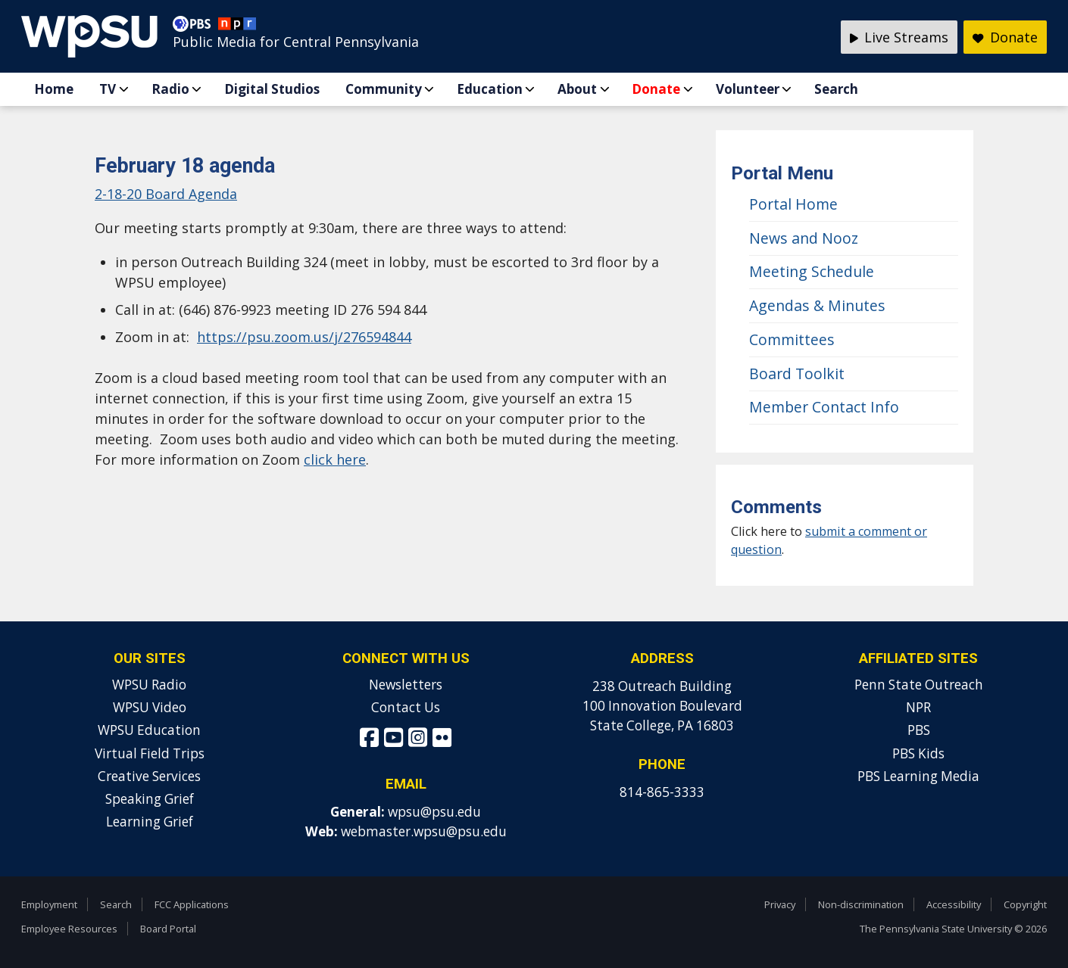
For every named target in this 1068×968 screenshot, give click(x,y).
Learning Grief (149, 821)
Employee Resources (69, 928)
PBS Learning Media (918, 776)
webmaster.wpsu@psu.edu (424, 831)
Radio (170, 89)
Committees (792, 339)
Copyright (1025, 904)
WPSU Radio (149, 684)
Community (383, 89)
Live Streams (899, 37)
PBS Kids (918, 753)
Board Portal (168, 928)
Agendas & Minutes (817, 305)
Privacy (779, 904)
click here (335, 459)
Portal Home (793, 204)
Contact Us (405, 707)
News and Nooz (803, 238)
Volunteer (747, 89)
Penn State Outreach (918, 684)
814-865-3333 (662, 792)
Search (836, 89)
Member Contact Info (824, 407)
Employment (49, 904)
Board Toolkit (797, 373)
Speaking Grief (149, 799)
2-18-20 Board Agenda (166, 194)
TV (107, 89)
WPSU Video (149, 707)
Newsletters (405, 684)
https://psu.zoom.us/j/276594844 (304, 337)
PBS (918, 730)
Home (53, 89)
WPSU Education (149, 730)
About (577, 89)
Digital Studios (272, 89)
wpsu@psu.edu (434, 811)
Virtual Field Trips (150, 753)
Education (490, 89)
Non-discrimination (861, 904)
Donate (656, 89)
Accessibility (953, 904)
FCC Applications (192, 904)
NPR (918, 707)
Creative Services (149, 776)
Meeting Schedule (811, 271)
